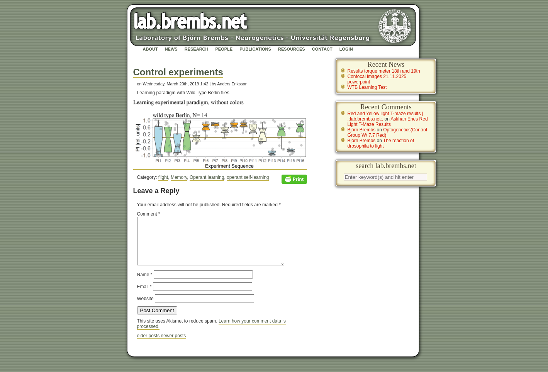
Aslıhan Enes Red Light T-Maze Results (388, 121)
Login (346, 49)
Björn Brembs (362, 129)
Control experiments (178, 72)
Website (145, 308)
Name (145, 284)
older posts (149, 345)
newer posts (173, 345)
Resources (291, 49)
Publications (255, 49)
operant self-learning (248, 177)
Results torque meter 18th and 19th (384, 71)
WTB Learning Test (367, 87)
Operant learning (207, 177)
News (171, 49)
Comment (148, 214)
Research (197, 49)
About (150, 49)
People (224, 49)
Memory (179, 177)
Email (144, 296)
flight (163, 177)
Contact (322, 49)
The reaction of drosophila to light (381, 143)
